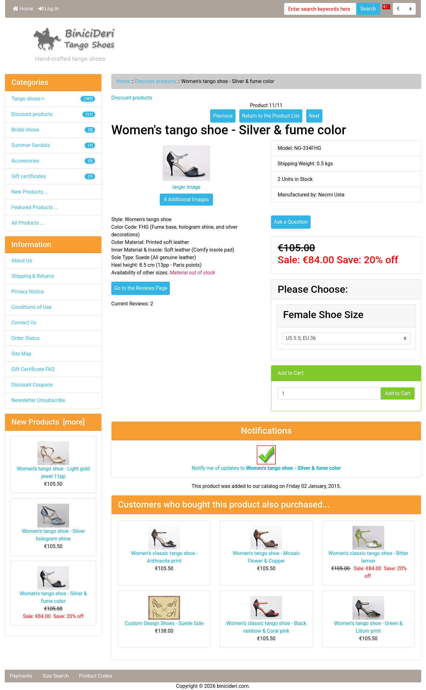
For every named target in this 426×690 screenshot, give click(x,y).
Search (368, 9)
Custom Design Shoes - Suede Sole (164, 623)
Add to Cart (397, 393)
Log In (48, 9)
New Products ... (29, 192)
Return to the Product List (271, 116)
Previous (223, 116)
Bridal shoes (53, 130)
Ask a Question (291, 222)
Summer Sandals (53, 145)
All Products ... (27, 223)
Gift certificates (53, 176)
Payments (21, 676)
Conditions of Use (31, 307)
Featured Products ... (34, 207)
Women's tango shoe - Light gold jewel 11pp (53, 460)
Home (23, 9)
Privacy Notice (27, 292)
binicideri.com (232, 686)
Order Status (25, 338)
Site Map (21, 354)
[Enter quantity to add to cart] (329, 393)
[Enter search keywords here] (320, 9)
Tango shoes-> (53, 99)
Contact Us (23, 323)
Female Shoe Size (323, 315)
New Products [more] (48, 422)
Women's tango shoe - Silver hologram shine (53, 523)
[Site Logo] (74, 38)
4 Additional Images (186, 199)
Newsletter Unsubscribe (38, 400)
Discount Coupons (32, 385)
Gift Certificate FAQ (33, 369)
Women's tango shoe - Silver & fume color (53, 585)
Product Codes (95, 676)
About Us (21, 261)
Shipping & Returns (32, 276)
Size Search (55, 676)
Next (314, 116)
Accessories (53, 161)
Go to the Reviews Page (140, 288)
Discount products (155, 81)
